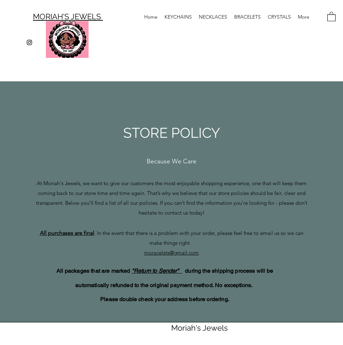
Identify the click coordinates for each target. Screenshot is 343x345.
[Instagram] (29, 42)
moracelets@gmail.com (171, 252)
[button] (331, 16)
